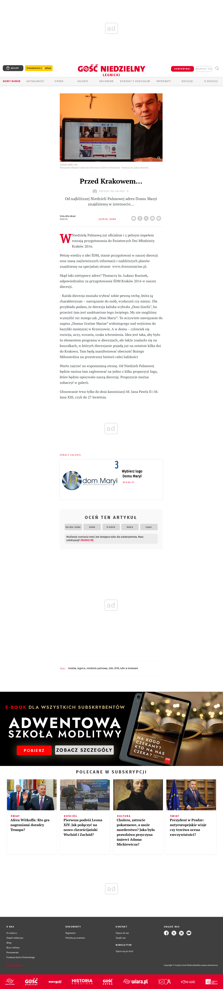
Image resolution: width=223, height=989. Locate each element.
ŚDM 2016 (114, 668)
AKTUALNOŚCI (35, 81)
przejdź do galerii (111, 191)
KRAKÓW (72, 668)
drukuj (153, 217)
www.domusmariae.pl (129, 266)
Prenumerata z (39, 68)
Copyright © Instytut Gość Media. (178, 965)
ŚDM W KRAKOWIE (129, 668)
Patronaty (163, 81)
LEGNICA (81, 668)
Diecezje (187, 81)
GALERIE (83, 81)
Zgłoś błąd (14, 965)
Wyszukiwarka (217, 68)
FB (140, 217)
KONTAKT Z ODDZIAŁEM (135, 81)
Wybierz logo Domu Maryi (132, 473)
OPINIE (59, 81)
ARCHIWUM (106, 81)
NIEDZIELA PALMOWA (97, 668)
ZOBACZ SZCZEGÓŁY (84, 750)
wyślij (159, 217)
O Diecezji (211, 81)
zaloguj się (204, 69)
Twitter (147, 217)
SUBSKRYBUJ (182, 69)
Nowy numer (12, 81)
